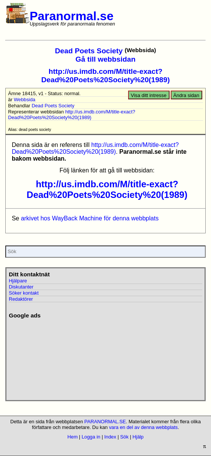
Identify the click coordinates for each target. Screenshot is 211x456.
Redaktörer (21, 299)
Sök (124, 437)
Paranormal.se (72, 16)
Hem (72, 437)
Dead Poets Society (89, 51)
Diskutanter (21, 287)
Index (110, 437)
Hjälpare (18, 281)
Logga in (91, 437)
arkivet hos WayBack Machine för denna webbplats (90, 218)
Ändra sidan (186, 95)
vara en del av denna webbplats (143, 427)
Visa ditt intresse (149, 95)
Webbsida (24, 99)
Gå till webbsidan (106, 59)
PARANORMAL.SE (105, 421)
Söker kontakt (23, 293)
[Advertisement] (51, 357)
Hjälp (138, 437)
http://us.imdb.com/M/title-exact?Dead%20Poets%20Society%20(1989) (105, 75)
